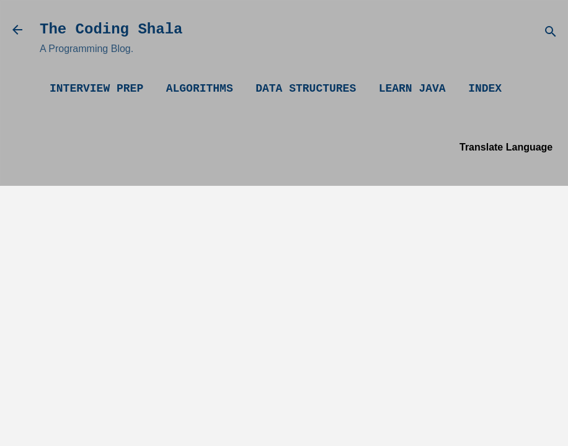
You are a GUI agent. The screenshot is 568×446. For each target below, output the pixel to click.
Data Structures (305, 88)
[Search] (550, 34)
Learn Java (412, 88)
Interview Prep (96, 88)
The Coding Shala (111, 29)
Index (485, 88)
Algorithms (199, 88)
